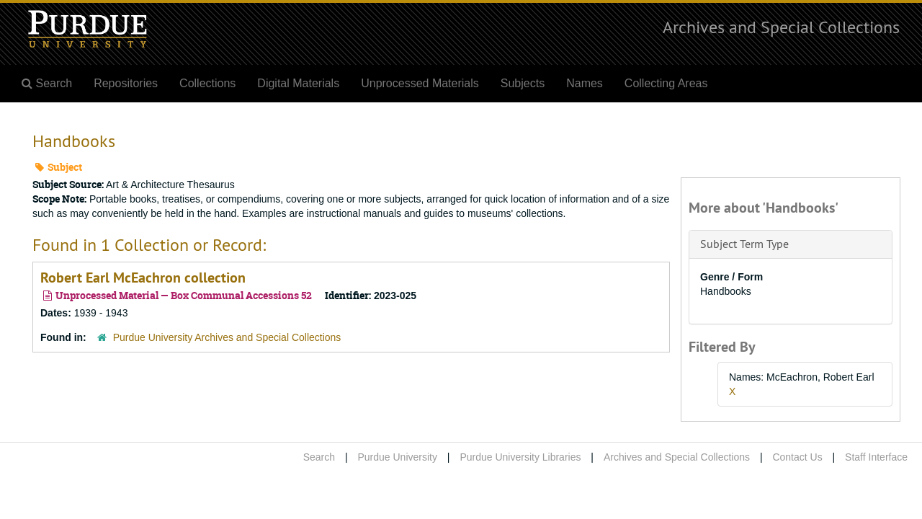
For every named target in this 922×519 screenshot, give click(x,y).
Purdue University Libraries (520, 457)
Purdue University (397, 457)
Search (319, 457)
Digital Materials (298, 83)
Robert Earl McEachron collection (143, 277)
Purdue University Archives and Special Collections (227, 337)
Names (584, 83)
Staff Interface (876, 457)
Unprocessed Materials (420, 83)
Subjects (523, 83)
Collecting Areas (666, 83)
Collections (207, 83)
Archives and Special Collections (781, 26)
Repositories (126, 83)
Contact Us (797, 457)
